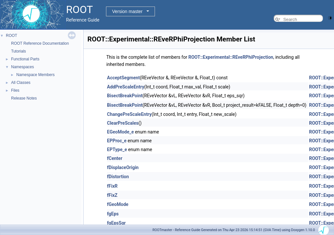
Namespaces (22, 67)
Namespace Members (35, 74)
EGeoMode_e (120, 131)
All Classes (20, 82)
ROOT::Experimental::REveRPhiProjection (230, 57)
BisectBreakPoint (125, 95)
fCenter (114, 158)
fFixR (112, 186)
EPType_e (117, 149)
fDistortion (118, 176)
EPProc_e (117, 140)
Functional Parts (25, 59)
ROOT (11, 35)
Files (15, 90)
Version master (127, 11)
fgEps (113, 213)
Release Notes (24, 98)
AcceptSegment (123, 77)
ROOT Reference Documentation (40, 43)
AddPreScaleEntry (125, 86)
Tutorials (18, 51)
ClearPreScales (123, 123)
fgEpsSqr (116, 223)
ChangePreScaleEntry (129, 114)
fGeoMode (118, 204)
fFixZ (112, 195)
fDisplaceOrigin (123, 167)
